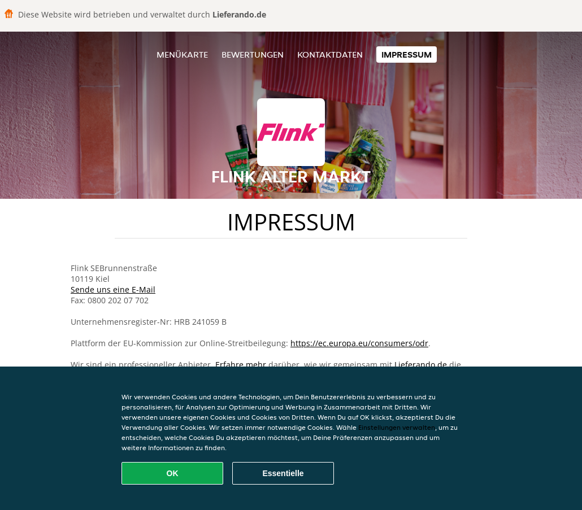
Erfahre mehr (240, 364)
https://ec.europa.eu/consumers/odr (359, 343)
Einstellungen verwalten (396, 427)
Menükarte (182, 54)
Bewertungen (252, 54)
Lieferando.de (420, 364)
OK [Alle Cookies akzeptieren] (173, 473)
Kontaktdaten (330, 54)
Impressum (406, 54)
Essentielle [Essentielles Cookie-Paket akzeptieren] (282, 473)
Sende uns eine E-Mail (113, 289)
